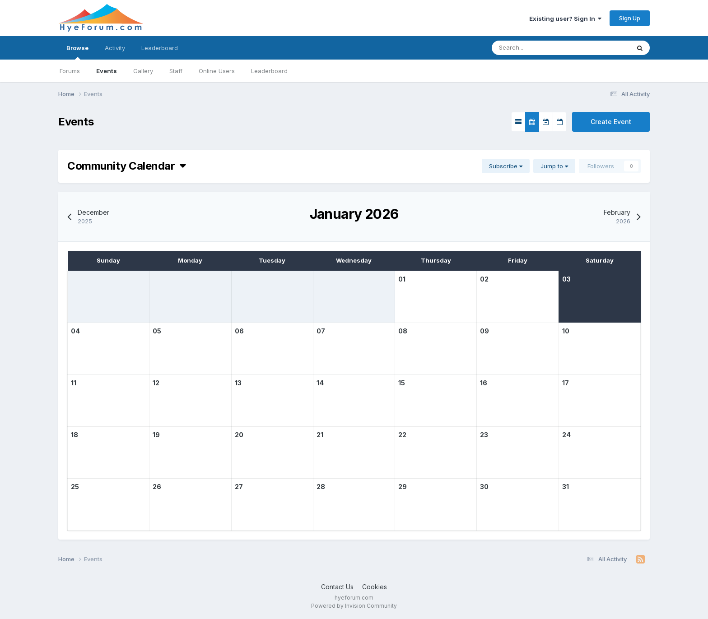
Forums (70, 70)
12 (156, 383)
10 (565, 331)
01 (401, 279)
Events (106, 70)
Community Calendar (126, 165)
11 (73, 383)
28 (321, 486)
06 (239, 331)
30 (484, 486)
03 (566, 279)
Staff (175, 70)
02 (484, 279)
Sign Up (629, 18)
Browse (77, 52)
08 (402, 331)
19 (156, 435)
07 (321, 331)
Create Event (611, 121)
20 (239, 435)
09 (484, 331)
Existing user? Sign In (565, 18)
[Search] (533, 48)
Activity (115, 47)
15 (401, 383)
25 (75, 486)
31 (565, 486)
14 (320, 383)
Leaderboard (269, 70)
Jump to (554, 166)
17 (565, 383)
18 (74, 435)
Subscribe (505, 166)
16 (483, 383)
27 (239, 486)
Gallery (143, 70)
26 (157, 486)
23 (484, 435)
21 (320, 435)
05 (157, 331)
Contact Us (337, 587)
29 (402, 486)
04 (75, 331)
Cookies (374, 587)
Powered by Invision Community (354, 605)
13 (238, 383)
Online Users (217, 70)
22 (402, 435)
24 (566, 435)
